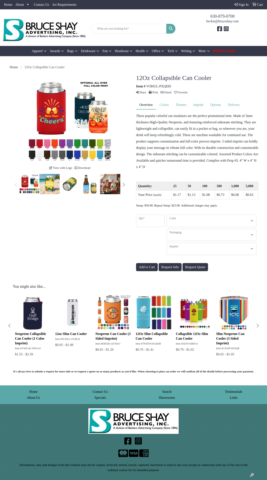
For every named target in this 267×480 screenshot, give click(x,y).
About (19, 4)
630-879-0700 (222, 16)
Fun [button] (105, 51)
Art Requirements (64, 4)
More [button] (202, 51)
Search (167, 391)
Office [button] (156, 51)
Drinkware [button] (88, 51)
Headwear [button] (122, 51)
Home (8, 4)
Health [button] (140, 51)
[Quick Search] (129, 29)
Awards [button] (55, 51)
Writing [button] (186, 51)
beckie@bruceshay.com (222, 21)
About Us (33, 397)
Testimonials (233, 391)
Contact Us (41, 4)
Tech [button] (170, 51)
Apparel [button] (37, 51)
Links (233, 397)
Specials (100, 397)
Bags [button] (70, 51)
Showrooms (167, 397)
